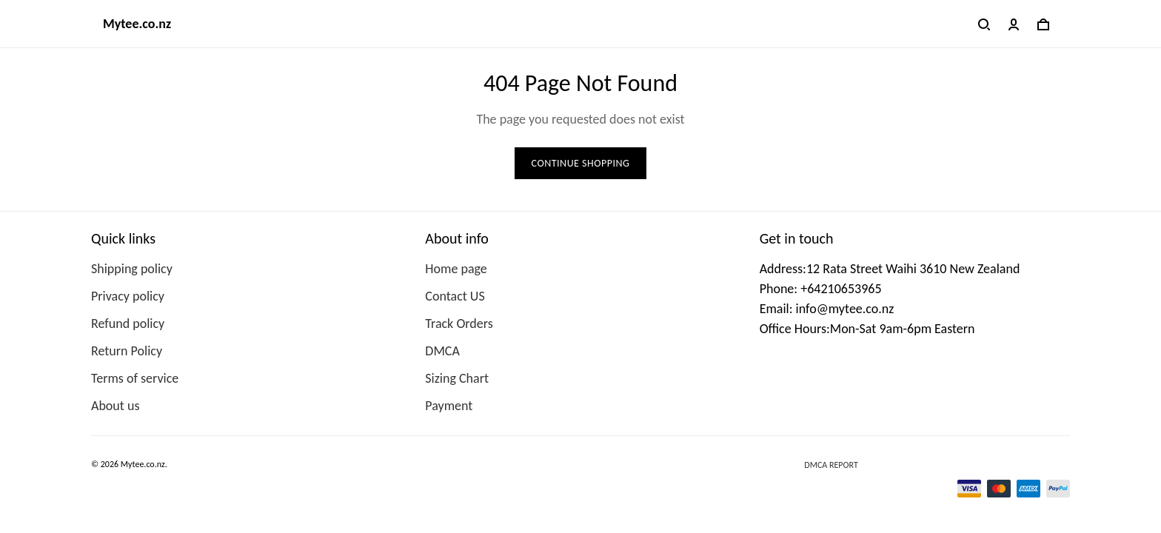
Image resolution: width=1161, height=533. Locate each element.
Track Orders (458, 323)
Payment (448, 406)
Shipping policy (132, 269)
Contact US (454, 296)
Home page (455, 269)
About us (115, 406)
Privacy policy (127, 296)
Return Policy (126, 351)
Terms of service (134, 378)
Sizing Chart (457, 378)
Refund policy (127, 323)
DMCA (442, 351)
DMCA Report (830, 465)
